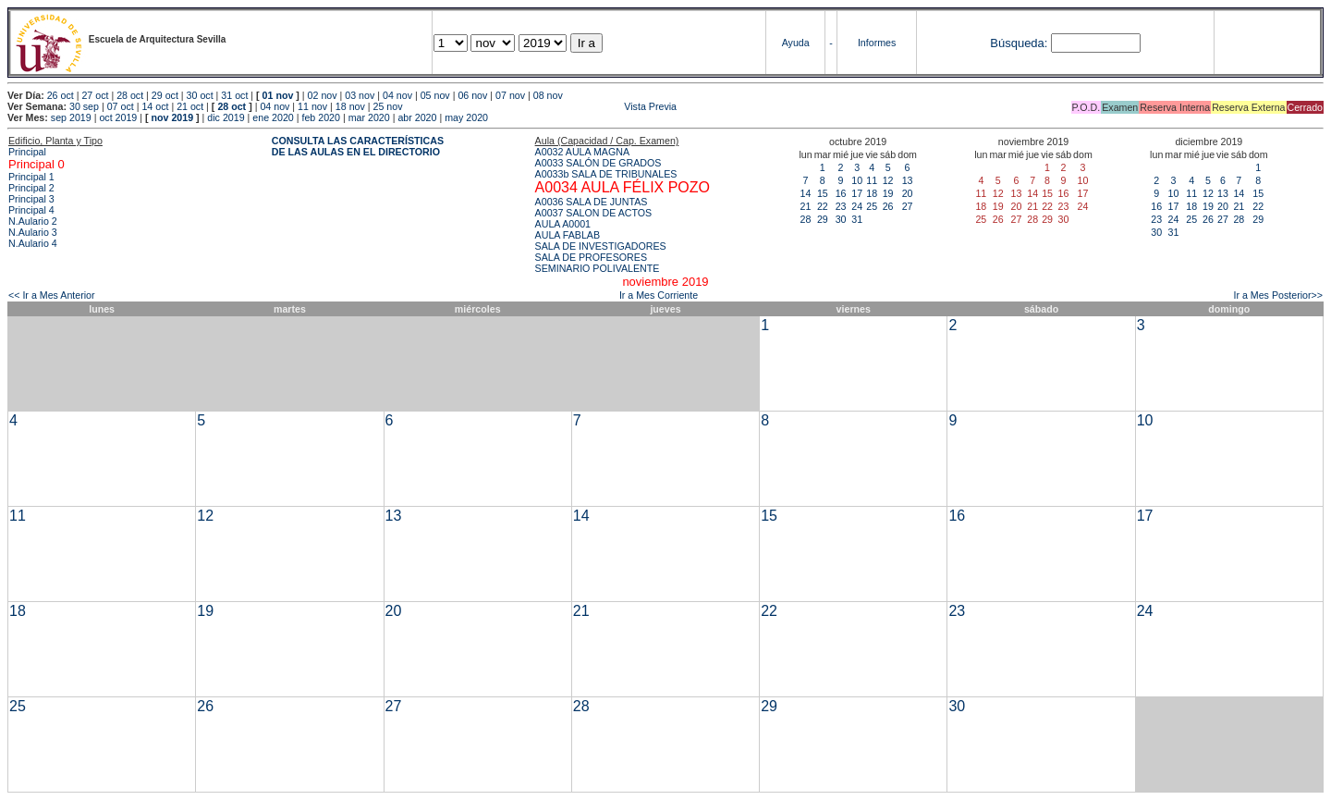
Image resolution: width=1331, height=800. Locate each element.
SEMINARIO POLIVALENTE (597, 268)
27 (907, 206)
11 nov (312, 106)
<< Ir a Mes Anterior (51, 295)
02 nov (322, 95)
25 (871, 206)
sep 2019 (71, 117)
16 (841, 193)
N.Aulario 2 (32, 221)
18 (871, 193)
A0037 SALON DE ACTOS (594, 212)
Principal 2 (31, 187)
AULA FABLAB (568, 234)
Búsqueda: (1018, 43)
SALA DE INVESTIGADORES (600, 246)
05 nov (435, 95)
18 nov (350, 106)
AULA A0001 (563, 223)
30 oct (200, 95)
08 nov (548, 95)
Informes (877, 42)
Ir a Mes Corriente (658, 295)
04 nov (397, 95)
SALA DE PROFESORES (591, 257)
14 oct (154, 106)
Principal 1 (31, 176)
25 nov (388, 106)
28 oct (129, 95)
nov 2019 (172, 117)
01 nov (278, 95)
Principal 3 (31, 198)
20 (907, 193)
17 (856, 193)
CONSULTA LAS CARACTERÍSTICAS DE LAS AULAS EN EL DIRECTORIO (358, 146)
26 (888, 206)
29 (822, 219)
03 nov (359, 95)
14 (806, 193)
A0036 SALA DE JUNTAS (591, 201)
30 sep (84, 106)
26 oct (60, 95)
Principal (27, 151)
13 (907, 180)
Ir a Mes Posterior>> (1278, 295)
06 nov (472, 95)
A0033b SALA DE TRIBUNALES (606, 173)
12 (888, 180)
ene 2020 (272, 117)
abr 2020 (416, 117)
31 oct (234, 95)
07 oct (120, 106)
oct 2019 (118, 117)
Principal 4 (31, 209)
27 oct (94, 95)
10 (856, 180)
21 (806, 206)
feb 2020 (320, 117)
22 (822, 206)
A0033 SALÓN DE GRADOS (598, 162)
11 (871, 180)
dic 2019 (225, 117)
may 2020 (466, 117)
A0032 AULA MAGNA (582, 151)
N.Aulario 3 (32, 232)
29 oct (165, 95)
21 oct (190, 106)
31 (856, 219)
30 (841, 219)
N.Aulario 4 (32, 243)
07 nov (510, 95)
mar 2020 (369, 117)
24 (856, 206)
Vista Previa (541, 106)
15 (822, 193)
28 (806, 219)
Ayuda (796, 42)
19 (888, 193)
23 (841, 206)
